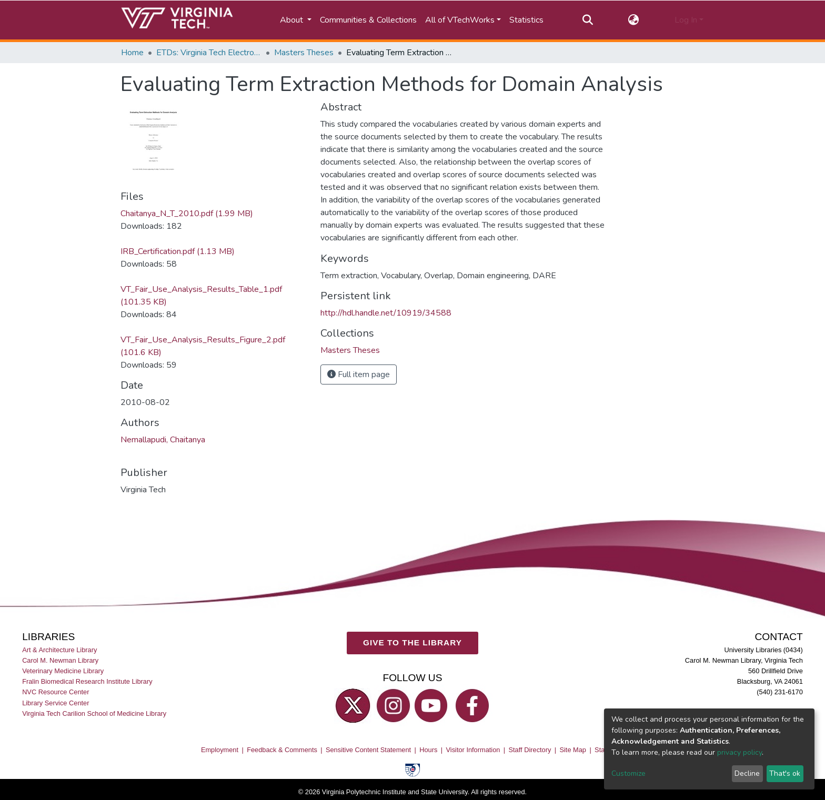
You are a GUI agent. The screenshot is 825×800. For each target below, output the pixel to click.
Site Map (572, 750)
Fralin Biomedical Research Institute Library (87, 682)
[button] (633, 20)
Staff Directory (530, 750)
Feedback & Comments (282, 750)
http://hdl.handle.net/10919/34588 (385, 313)
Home (132, 52)
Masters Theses (304, 52)
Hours (428, 750)
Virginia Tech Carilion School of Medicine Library (94, 713)
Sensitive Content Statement (368, 750)
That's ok (784, 773)
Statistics (526, 20)
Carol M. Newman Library (60, 661)
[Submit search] (587, 20)
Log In (686, 20)
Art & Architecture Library (59, 650)
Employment (219, 750)
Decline (747, 773)
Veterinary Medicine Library (63, 671)
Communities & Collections (368, 20)
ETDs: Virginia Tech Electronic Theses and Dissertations (208, 52)
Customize (628, 773)
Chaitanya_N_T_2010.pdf (186, 213)
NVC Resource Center (55, 692)
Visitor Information (473, 750)
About (292, 20)
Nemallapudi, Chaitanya (162, 439)
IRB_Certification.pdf (177, 251)
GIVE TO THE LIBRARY (412, 643)
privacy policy (739, 752)
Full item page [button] (358, 374)
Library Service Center (55, 703)
